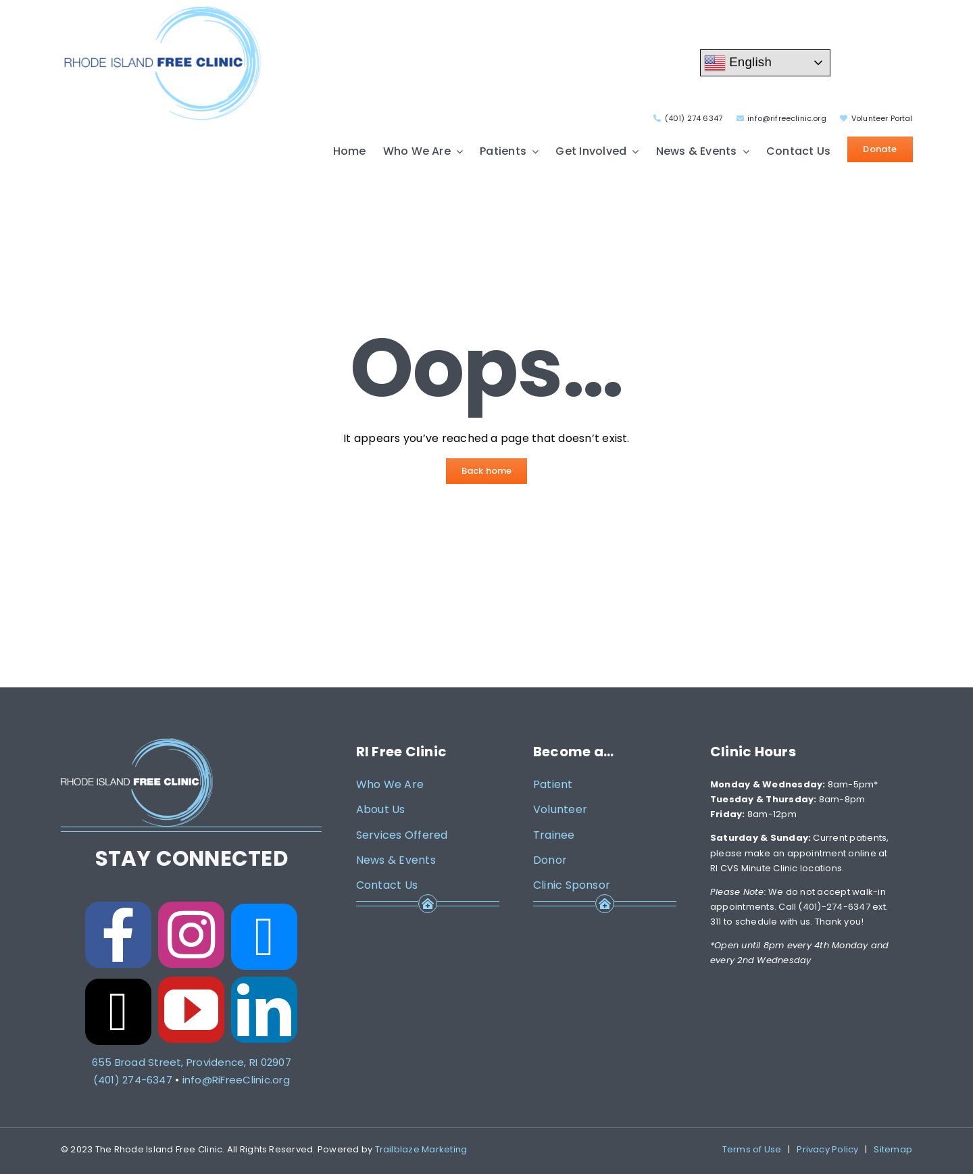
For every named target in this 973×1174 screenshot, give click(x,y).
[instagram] (191, 935)
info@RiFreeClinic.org (236, 1080)
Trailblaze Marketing (421, 1149)
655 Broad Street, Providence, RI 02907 (191, 1062)
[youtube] (191, 1010)
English (738, 63)
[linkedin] (264, 1010)
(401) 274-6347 (132, 1080)
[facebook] (118, 935)
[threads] (118, 1012)
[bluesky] (264, 937)
